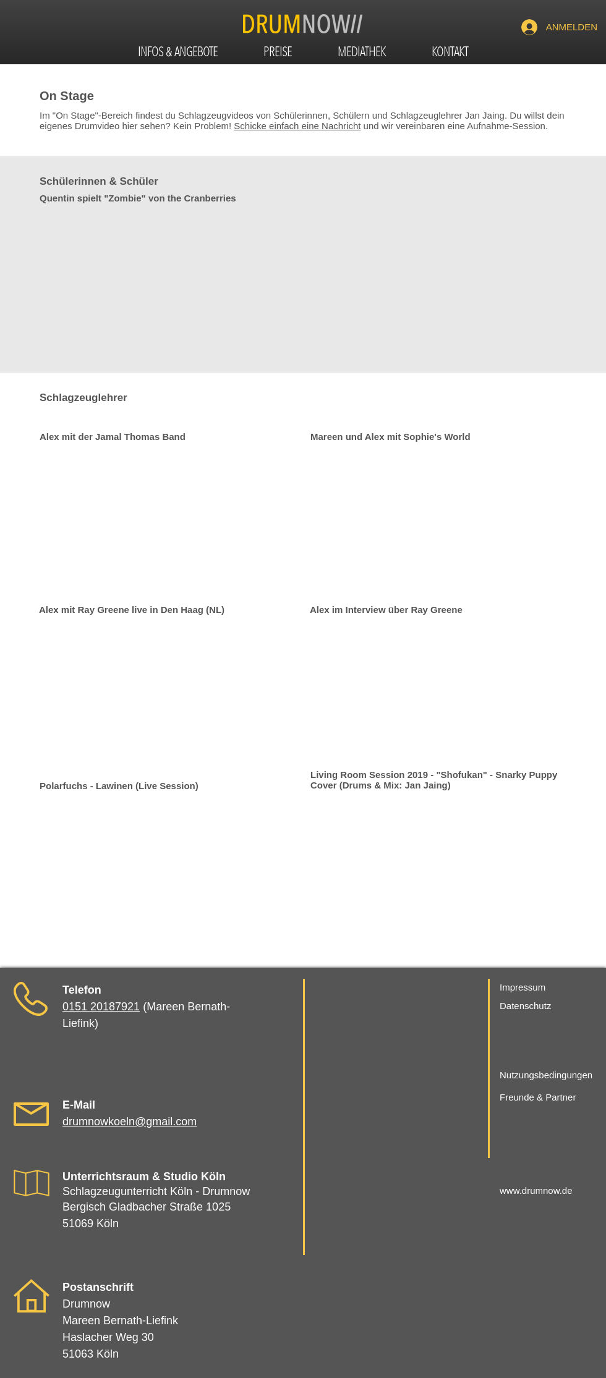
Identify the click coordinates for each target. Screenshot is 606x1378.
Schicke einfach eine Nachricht (297, 125)
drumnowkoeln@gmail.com (129, 1121)
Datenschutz (525, 1005)
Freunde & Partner (538, 1097)
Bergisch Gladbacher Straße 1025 (146, 1207)
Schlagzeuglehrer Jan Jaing (447, 115)
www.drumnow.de (536, 1190)
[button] (178, 53)
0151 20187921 (101, 1006)
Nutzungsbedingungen (546, 1075)
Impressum (522, 987)
